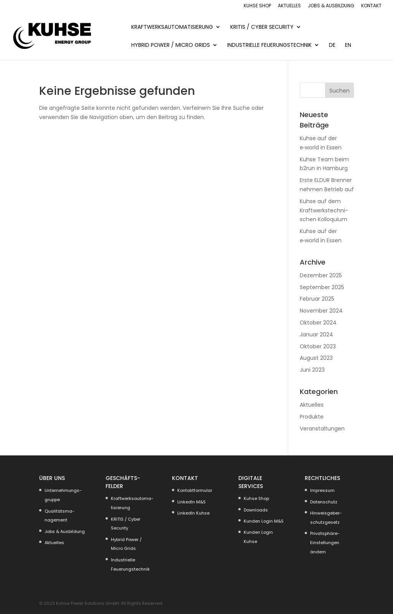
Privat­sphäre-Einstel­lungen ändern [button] (325, 542)
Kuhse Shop (257, 6)
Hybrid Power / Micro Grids (170, 45)
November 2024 (321, 310)
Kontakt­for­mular (194, 490)
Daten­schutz (323, 502)
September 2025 (322, 287)
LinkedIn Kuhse (193, 513)
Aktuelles (289, 6)
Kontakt (371, 6)
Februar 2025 (317, 299)
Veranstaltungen (322, 428)
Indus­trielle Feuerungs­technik (269, 45)
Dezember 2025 (321, 275)
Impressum (322, 490)
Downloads (256, 510)
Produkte (312, 416)
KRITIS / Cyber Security (262, 27)
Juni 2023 (312, 370)
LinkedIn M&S (191, 502)
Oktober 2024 (318, 322)
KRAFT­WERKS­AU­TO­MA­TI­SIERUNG (172, 27)
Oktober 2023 (318, 346)
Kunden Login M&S (264, 521)
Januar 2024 (316, 334)
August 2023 (316, 358)
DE (332, 45)
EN (348, 45)
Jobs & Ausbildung (331, 6)
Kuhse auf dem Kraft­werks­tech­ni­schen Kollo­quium (324, 210)
